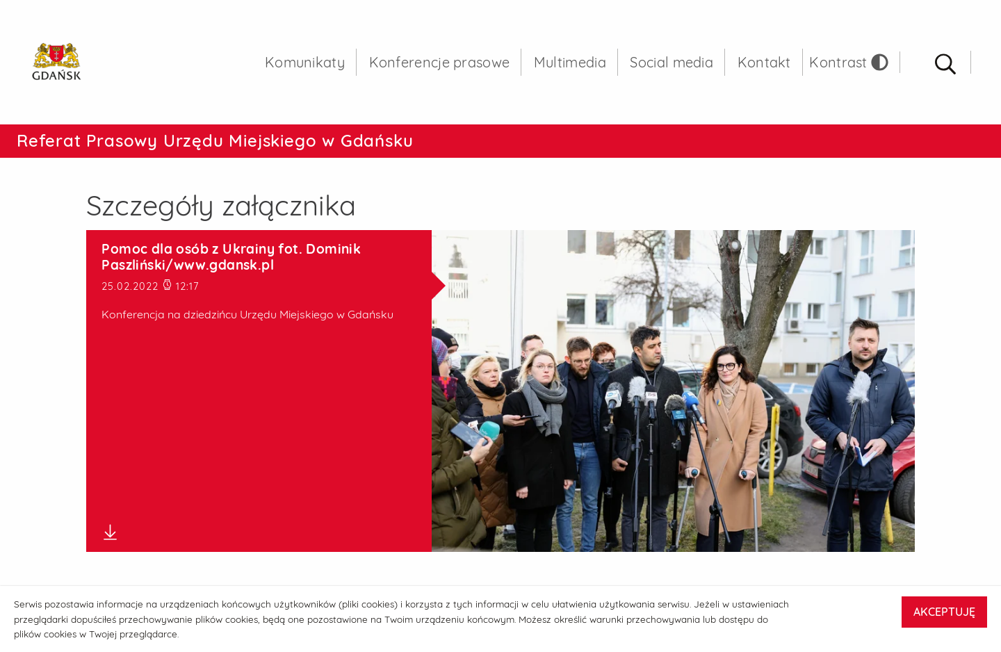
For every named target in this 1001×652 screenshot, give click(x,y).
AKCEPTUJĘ (944, 612)
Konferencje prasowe (439, 62)
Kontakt (764, 62)
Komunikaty (305, 62)
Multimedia (570, 62)
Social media (671, 62)
